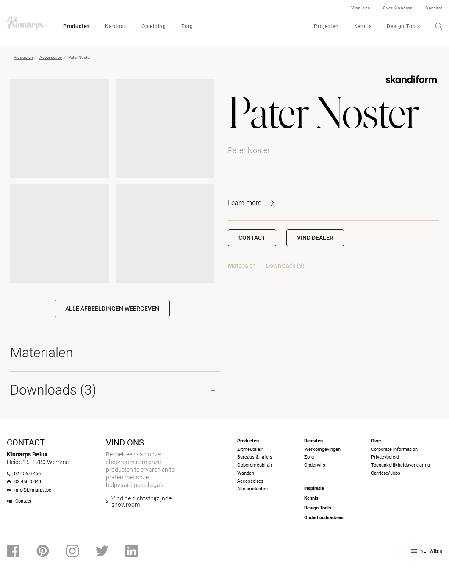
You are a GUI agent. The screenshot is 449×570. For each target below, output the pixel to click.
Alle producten (252, 489)
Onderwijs (314, 465)
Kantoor (115, 26)
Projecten (326, 26)
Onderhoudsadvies (324, 517)
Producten (76, 26)
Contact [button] (252, 237)
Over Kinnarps (398, 8)
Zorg (187, 26)
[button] (315, 237)
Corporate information (394, 449)
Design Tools (403, 26)
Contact (433, 8)
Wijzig (436, 551)
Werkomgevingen (322, 449)
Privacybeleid (385, 457)
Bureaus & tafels (254, 457)
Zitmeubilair (250, 449)
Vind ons (360, 8)
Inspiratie (314, 488)
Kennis (363, 26)
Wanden (245, 473)
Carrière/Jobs (385, 473)
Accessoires (50, 57)
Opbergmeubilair (254, 465)
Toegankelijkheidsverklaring (400, 465)
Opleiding (153, 26)
